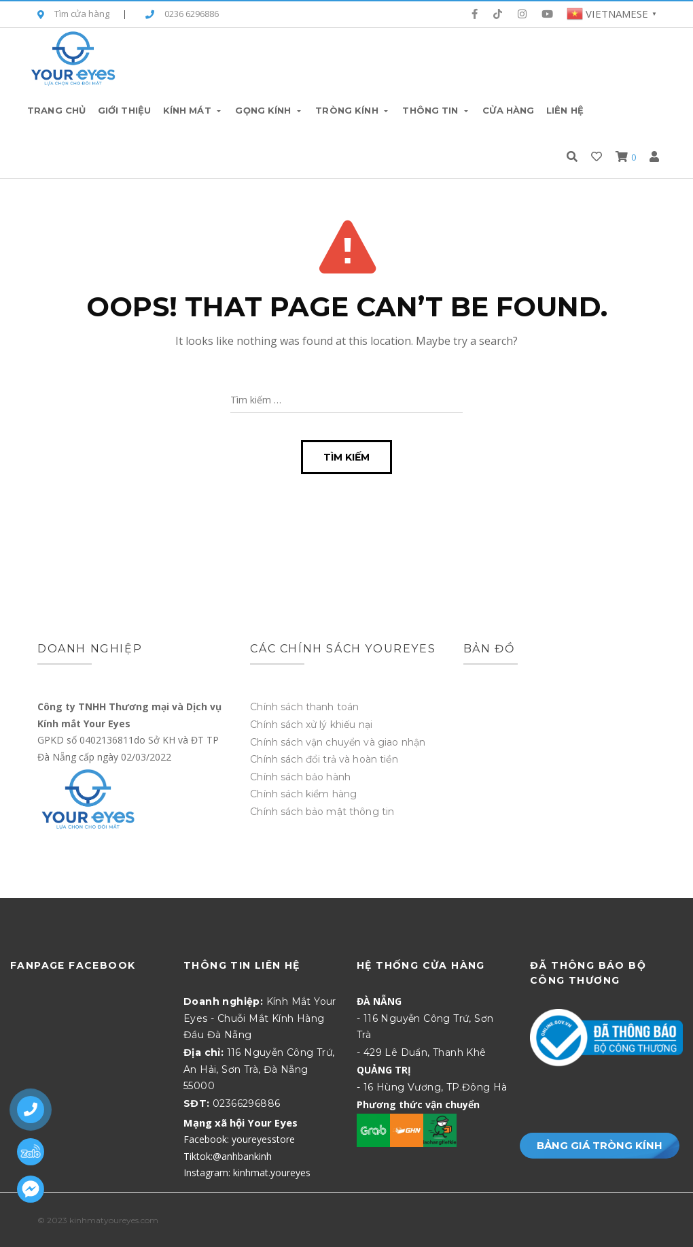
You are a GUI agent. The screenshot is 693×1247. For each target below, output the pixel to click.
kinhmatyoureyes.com (113, 1220)
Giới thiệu (124, 110)
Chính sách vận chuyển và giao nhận (337, 742)
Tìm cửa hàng (73, 14)
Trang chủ (56, 110)
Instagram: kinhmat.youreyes (246, 1172)
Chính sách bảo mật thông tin (322, 811)
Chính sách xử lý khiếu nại (311, 724)
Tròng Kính (352, 110)
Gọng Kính (269, 110)
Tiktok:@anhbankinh (227, 1156)
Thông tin (436, 110)
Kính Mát (193, 110)
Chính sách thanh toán (304, 707)
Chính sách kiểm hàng (303, 794)
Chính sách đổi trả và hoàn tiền (323, 759)
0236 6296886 (182, 14)
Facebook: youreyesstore (239, 1139)
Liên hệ (565, 110)
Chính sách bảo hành (300, 777)
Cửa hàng (508, 110)
